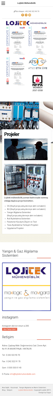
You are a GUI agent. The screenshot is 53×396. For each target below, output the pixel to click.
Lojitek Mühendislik (25, 390)
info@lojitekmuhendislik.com (22, 374)
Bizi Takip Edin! (10, 329)
